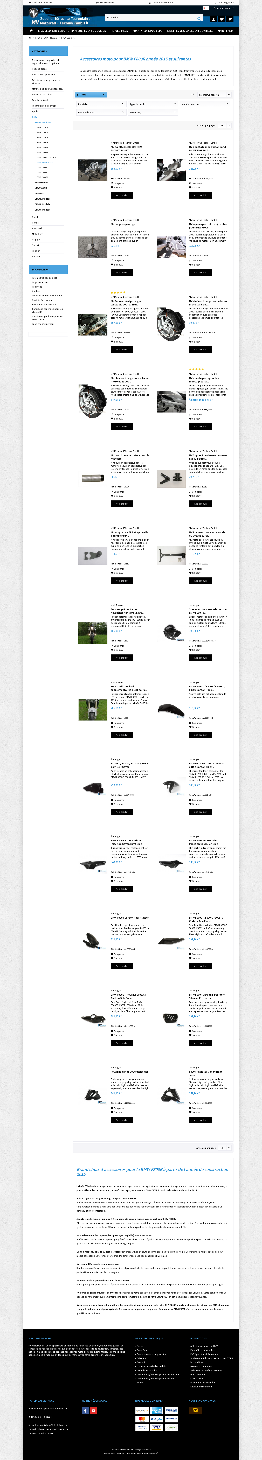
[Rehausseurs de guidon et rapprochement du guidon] (71, 31)
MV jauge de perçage (123, 224)
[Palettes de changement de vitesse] (190, 31)
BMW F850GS (42, 147)
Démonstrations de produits (151, 1354)
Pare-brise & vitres (41, 100)
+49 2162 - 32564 (40, 1417)
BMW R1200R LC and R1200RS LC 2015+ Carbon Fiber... (207, 765)
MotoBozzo (117, 605)
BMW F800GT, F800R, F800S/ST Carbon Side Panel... (207, 919)
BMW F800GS (42, 142)
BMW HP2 (39, 193)
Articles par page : (206, 125)
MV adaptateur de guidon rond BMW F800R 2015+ (207, 148)
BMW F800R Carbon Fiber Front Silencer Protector (207, 996)
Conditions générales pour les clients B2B (47, 310)
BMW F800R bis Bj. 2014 (46, 157)
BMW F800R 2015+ (45, 162)
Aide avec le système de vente (206, 1370)
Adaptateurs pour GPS (43, 74)
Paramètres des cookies (44, 277)
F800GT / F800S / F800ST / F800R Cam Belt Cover (130, 765)
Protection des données (44, 304)
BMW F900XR (42, 177)
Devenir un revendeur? (201, 1366)
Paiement (37, 286)
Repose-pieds (39, 68)
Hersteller (83, 104)
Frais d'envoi (196, 1378)
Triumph (36, 250)
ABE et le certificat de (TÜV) (204, 1345)
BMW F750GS (42, 137)
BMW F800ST (42, 172)
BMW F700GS (42, 132)
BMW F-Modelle (42, 122)
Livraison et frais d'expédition (47, 295)
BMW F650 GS (42, 127)
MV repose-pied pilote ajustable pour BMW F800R (208, 225)
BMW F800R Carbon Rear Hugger (130, 917)
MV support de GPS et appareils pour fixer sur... (129, 533)
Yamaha (36, 256)
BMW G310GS (41, 182)
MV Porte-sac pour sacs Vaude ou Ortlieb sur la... (207, 533)
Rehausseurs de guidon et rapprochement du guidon (45, 62)
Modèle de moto (190, 104)
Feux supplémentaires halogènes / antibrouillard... (127, 610)
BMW (34, 116)
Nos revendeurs (198, 1374)
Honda (35, 222)
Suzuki (35, 245)
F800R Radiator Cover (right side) (205, 1073)
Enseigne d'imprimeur (43, 323)
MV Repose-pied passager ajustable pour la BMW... (126, 302)
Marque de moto (86, 112)
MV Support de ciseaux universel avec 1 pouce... (208, 456)
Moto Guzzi (38, 233)
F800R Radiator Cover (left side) (129, 1071)
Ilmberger (194, 605)
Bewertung (135, 112)
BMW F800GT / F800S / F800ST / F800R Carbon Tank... (207, 688)
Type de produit (138, 104)
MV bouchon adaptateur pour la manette (130, 456)
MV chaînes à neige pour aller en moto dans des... (208, 302)
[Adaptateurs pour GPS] (147, 31)
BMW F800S (42, 167)
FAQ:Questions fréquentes (204, 1354)
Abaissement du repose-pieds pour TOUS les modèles (211, 1360)
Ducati (35, 217)
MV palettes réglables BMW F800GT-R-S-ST (126, 148)
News (140, 1345)
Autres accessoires (42, 94)
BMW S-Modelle (42, 209)
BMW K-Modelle (42, 198)
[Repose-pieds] (119, 31)
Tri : (193, 94)
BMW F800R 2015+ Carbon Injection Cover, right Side (126, 842)
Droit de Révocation (42, 300)
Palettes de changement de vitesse (46, 82)
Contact (36, 291)
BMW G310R (40, 187)
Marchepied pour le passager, (47, 88)
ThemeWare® (152, 1453)
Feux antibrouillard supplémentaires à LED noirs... (129, 688)
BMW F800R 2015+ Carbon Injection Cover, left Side (204, 842)
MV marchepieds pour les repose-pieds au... (204, 379)
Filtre (81, 94)
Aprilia (35, 111)
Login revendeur (40, 282)
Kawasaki (37, 228)
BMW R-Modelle (42, 204)
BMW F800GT (42, 152)
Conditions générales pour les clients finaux (47, 318)
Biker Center (143, 1350)
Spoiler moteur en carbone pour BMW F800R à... (208, 610)
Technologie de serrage (44, 105)
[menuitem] (222, 8)
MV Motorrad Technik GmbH (125, 142)
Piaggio (36, 239)
